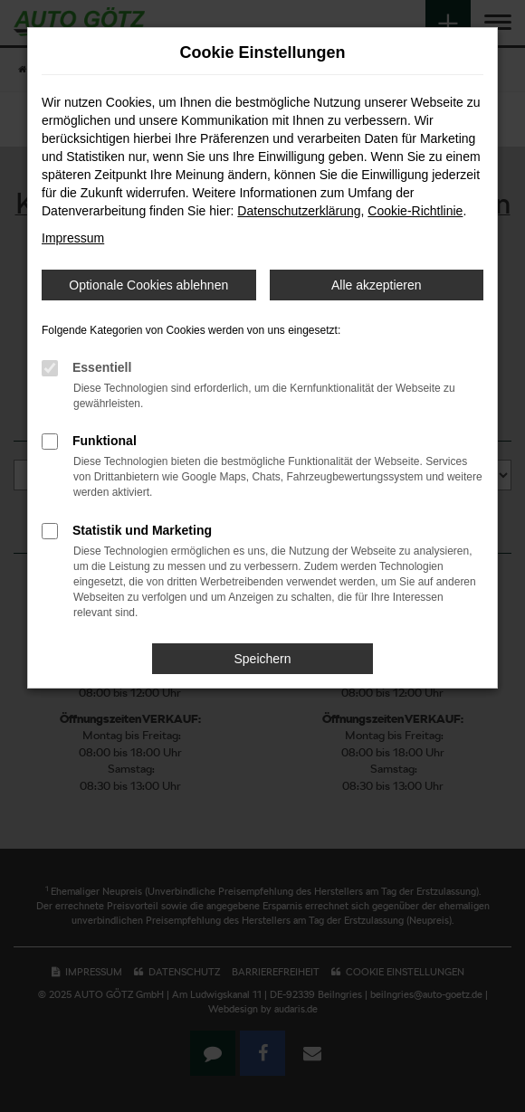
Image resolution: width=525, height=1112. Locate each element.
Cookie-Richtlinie (415, 211)
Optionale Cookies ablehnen (148, 285)
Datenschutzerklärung (298, 211)
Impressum (73, 238)
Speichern (262, 658)
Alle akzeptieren (376, 285)
